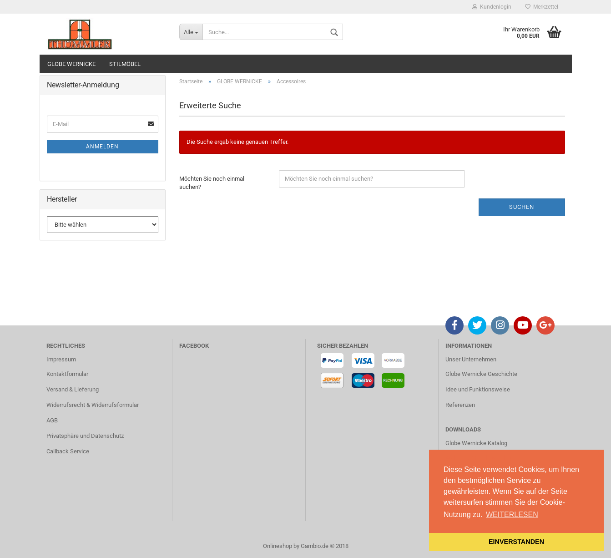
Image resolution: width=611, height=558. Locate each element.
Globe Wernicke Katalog (476, 443)
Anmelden (102, 146)
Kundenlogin (491, 7)
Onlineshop (277, 546)
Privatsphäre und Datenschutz (85, 435)
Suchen (521, 206)
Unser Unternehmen (470, 359)
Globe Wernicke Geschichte (481, 373)
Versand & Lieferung (72, 389)
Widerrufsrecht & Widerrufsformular (92, 404)
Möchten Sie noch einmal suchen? (211, 183)
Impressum (61, 359)
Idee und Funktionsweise (477, 389)
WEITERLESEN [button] (512, 514)
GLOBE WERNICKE (71, 64)
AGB (52, 420)
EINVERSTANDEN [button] (516, 541)
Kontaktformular (67, 373)
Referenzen (460, 404)
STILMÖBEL (125, 64)
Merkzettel (541, 7)
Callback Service (67, 451)
